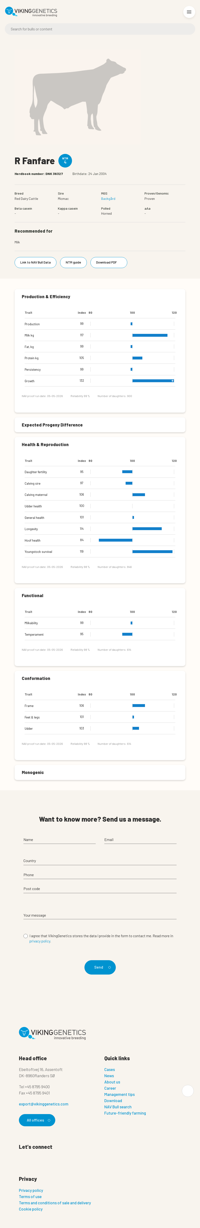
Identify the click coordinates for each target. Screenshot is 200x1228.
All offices (38, 1120)
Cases (109, 1069)
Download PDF (109, 262)
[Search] (100, 29)
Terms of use (30, 1196)
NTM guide (73, 262)
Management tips (119, 1094)
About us (112, 1081)
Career (110, 1088)
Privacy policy (31, 1190)
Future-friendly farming (125, 1112)
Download (113, 1100)
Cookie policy (31, 1208)
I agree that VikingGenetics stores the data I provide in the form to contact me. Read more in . (101, 938)
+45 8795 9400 (37, 1086)
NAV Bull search (118, 1106)
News (109, 1075)
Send (101, 967)
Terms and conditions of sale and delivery (55, 1202)
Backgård (108, 198)
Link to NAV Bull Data (35, 262)
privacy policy (39, 941)
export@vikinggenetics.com (43, 1103)
